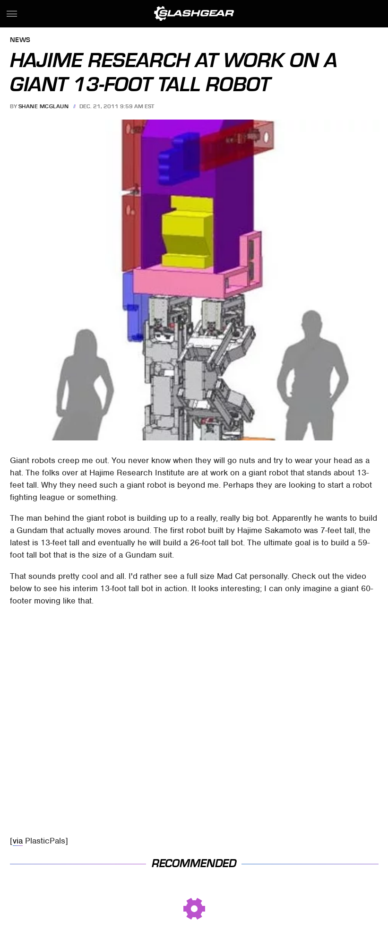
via (18, 840)
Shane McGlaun (43, 106)
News (20, 40)
